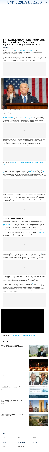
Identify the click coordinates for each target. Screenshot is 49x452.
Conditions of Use (38, 450)
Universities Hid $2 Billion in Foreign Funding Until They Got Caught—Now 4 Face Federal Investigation (11, 401)
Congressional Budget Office (39, 253)
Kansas (30, 117)
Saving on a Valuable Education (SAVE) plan (24, 50)
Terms (33, 450)
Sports (4, 437)
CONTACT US (4, 446)
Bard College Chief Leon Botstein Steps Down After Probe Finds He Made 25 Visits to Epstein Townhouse (11, 360)
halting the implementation (25, 118)
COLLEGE (34, 437)
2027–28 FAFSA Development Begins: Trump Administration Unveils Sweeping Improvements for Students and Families (11, 387)
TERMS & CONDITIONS (21, 446)
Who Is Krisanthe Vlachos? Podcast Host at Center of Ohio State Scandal (11, 373)
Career (19, 437)
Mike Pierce (31, 171)
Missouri (25, 117)
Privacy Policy (44, 450)
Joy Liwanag (6, 47)
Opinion (4, 438)
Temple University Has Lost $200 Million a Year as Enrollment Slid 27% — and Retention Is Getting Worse (12, 415)
